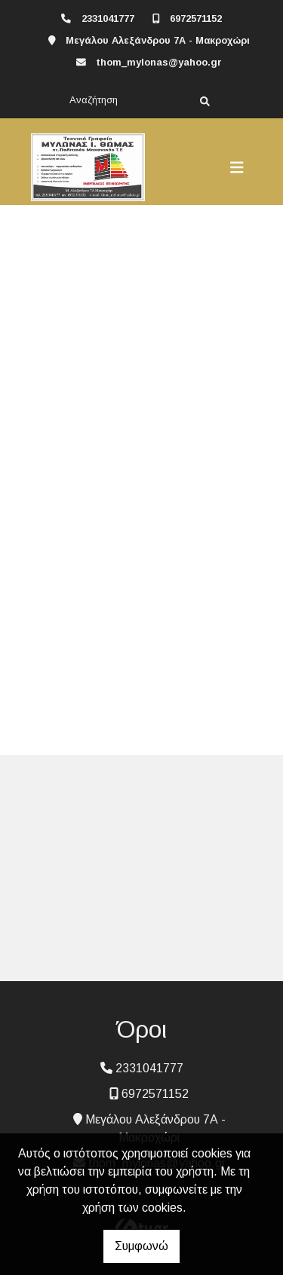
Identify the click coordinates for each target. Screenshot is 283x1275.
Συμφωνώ (141, 1246)
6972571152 (196, 18)
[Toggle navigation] (237, 167)
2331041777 (108, 18)
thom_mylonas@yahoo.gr (159, 62)
